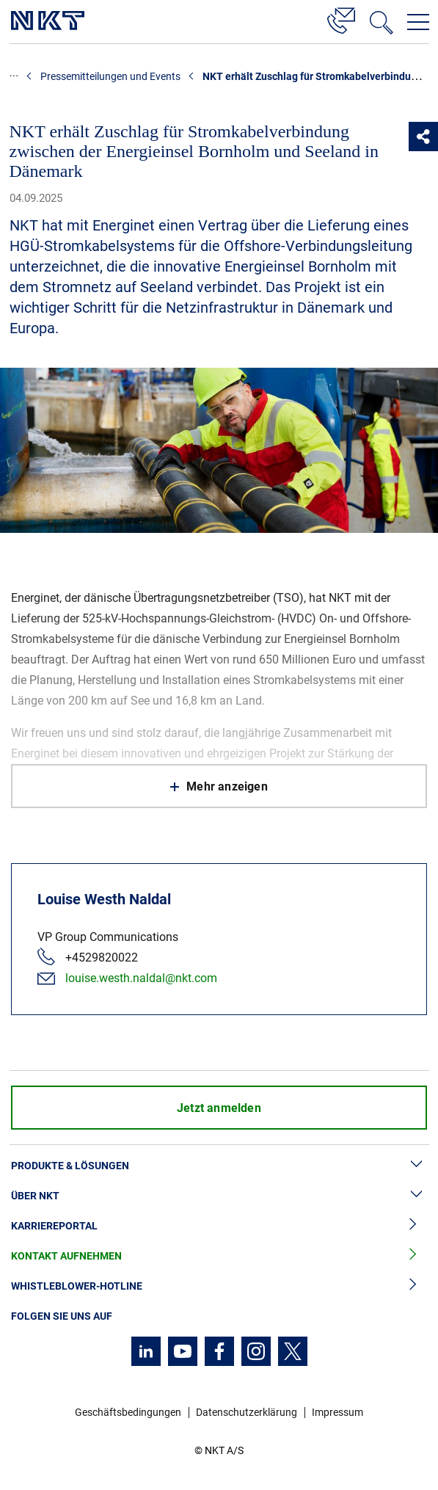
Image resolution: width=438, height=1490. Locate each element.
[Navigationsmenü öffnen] (418, 22)
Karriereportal (219, 1226)
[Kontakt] (341, 18)
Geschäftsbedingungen (128, 1412)
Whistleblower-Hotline (219, 1286)
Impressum (337, 1412)
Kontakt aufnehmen (219, 1256)
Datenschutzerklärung (246, 1412)
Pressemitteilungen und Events (110, 76)
